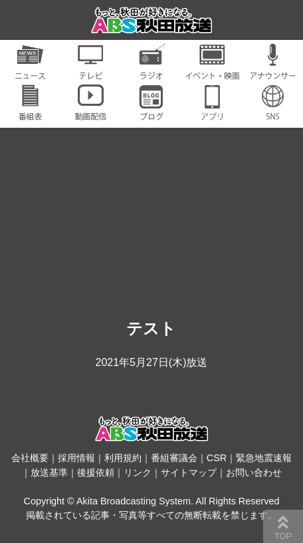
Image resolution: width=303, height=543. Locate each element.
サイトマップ (189, 472)
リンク (138, 472)
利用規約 (123, 457)
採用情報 (76, 457)
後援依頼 (95, 472)
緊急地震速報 (264, 457)
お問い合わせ (254, 472)
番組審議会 (174, 457)
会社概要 (30, 457)
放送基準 (49, 472)
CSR (217, 457)
